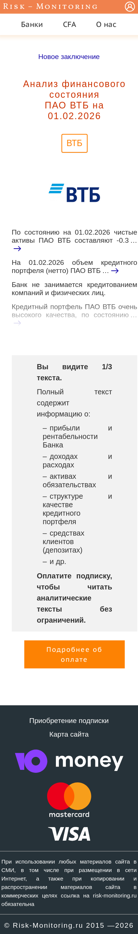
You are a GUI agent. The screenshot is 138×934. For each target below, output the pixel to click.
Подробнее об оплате (74, 654)
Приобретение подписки (69, 720)
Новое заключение (69, 56)
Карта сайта (69, 734)
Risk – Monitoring (51, 7)
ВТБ (74, 143)
